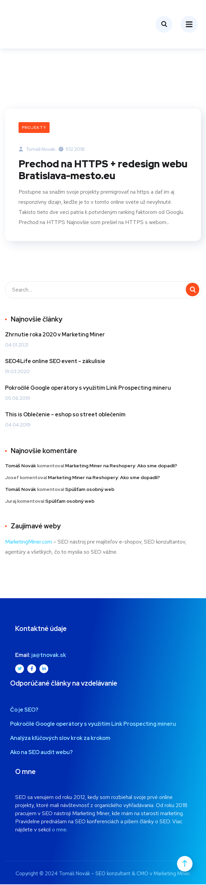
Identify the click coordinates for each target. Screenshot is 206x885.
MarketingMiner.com (28, 542)
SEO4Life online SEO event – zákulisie (55, 361)
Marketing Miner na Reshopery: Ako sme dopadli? (121, 466)
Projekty (34, 127)
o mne (59, 830)
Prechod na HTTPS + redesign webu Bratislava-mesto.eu (92, 170)
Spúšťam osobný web (89, 490)
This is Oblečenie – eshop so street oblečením (65, 415)
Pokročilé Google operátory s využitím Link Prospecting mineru (88, 388)
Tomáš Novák (37, 149)
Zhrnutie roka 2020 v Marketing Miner (55, 335)
